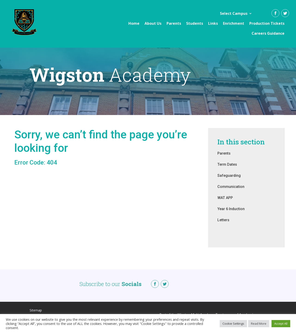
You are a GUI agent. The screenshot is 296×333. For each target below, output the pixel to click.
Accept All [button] (280, 323)
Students (194, 23)
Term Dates (227, 169)
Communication (230, 191)
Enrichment (233, 23)
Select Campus (233, 13)
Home (133, 23)
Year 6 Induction (231, 213)
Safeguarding (229, 180)
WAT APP (225, 202)
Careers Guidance (268, 33)
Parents (173, 23)
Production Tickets (266, 23)
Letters (223, 224)
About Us (153, 23)
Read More (258, 323)
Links (213, 23)
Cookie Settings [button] (233, 323)
